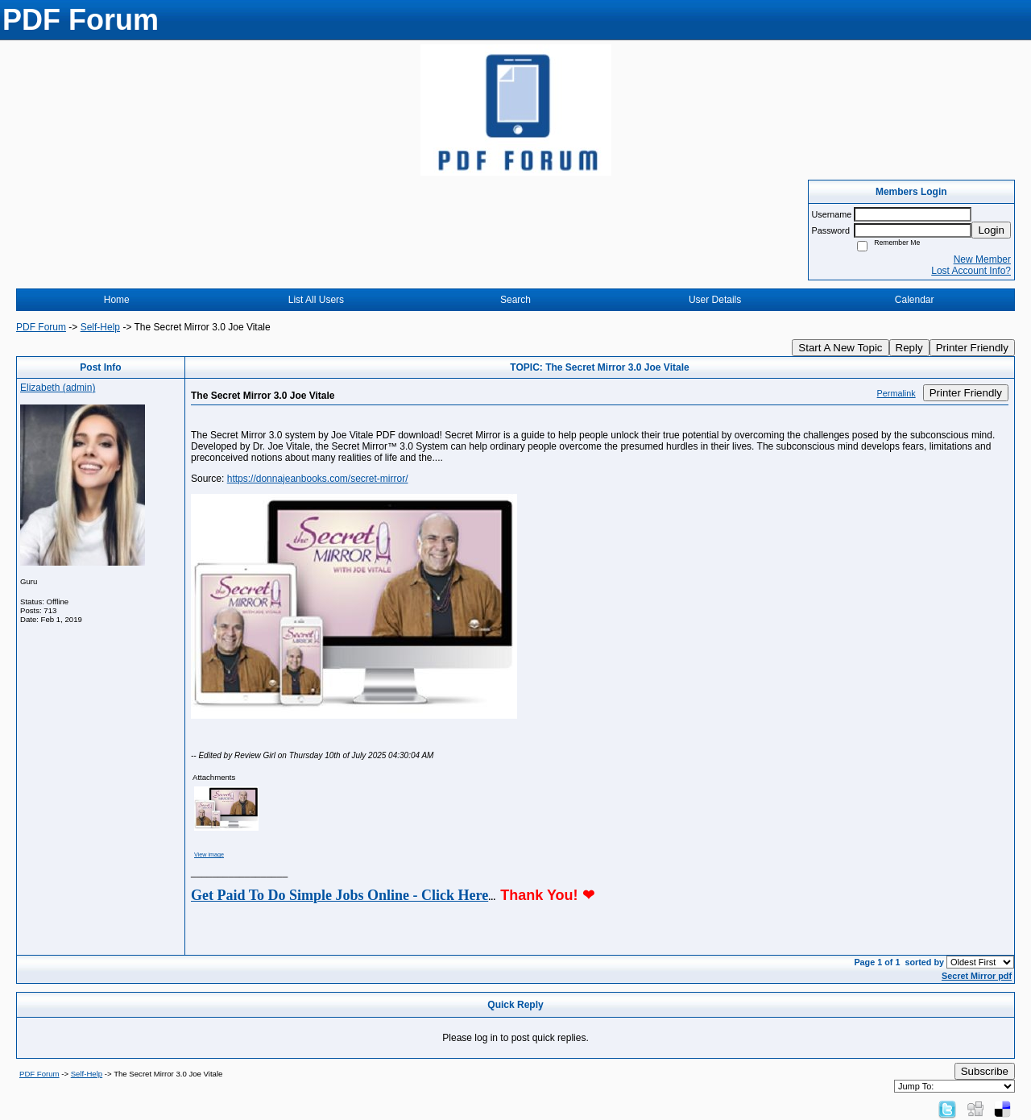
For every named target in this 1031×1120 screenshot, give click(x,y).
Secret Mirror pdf (977, 976)
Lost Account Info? (971, 270)
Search (515, 299)
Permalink (896, 393)
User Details (715, 299)
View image (209, 854)
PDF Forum (41, 327)
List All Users (316, 299)
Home (117, 299)
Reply (909, 348)
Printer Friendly (972, 348)
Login (991, 230)
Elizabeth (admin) (57, 387)
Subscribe (984, 1071)
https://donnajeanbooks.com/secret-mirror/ (317, 478)
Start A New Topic (840, 348)
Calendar (914, 299)
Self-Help (100, 327)
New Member (982, 259)
